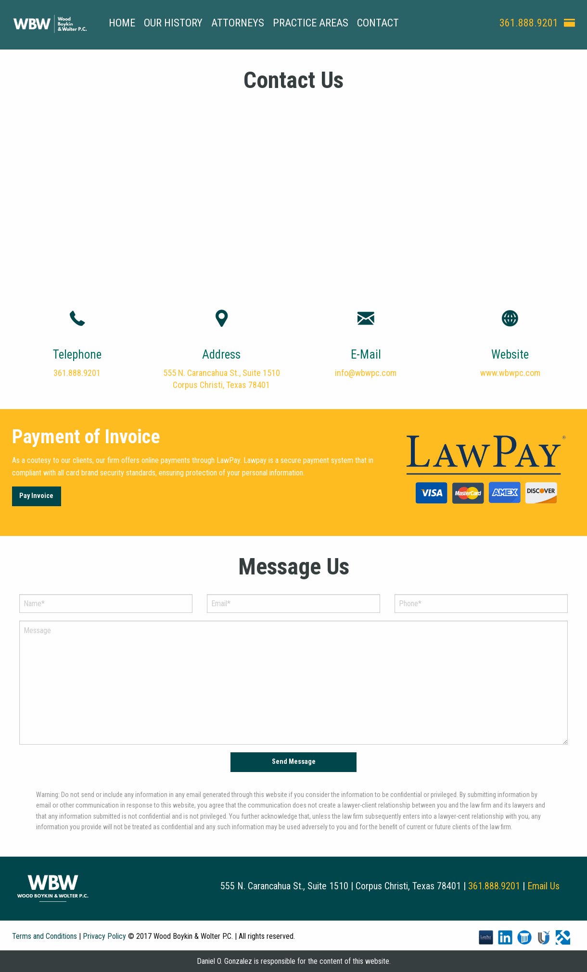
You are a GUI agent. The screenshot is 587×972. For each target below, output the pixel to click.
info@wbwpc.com (365, 373)
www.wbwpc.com (510, 373)
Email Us (543, 886)
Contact (378, 23)
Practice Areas (310, 23)
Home (122, 23)
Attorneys (237, 23)
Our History (173, 23)
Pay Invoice (36, 496)
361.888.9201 (528, 23)
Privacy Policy (104, 936)
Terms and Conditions (44, 936)
